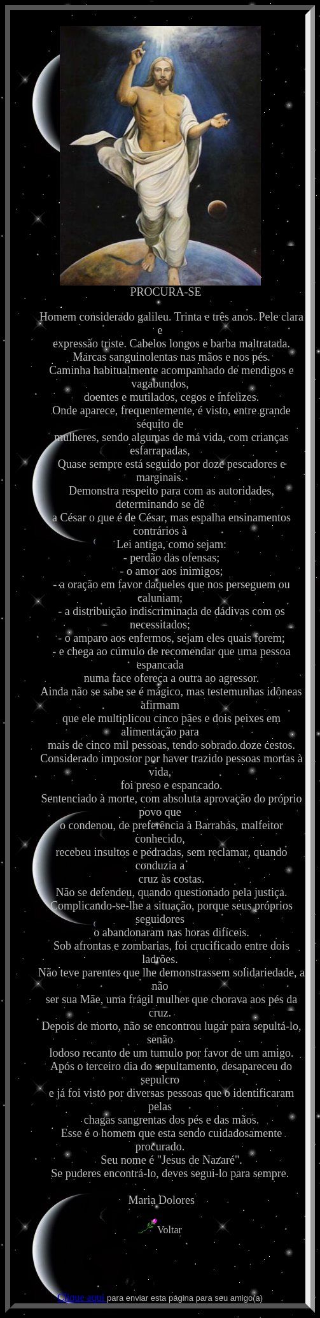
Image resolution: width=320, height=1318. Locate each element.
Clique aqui (82, 1297)
